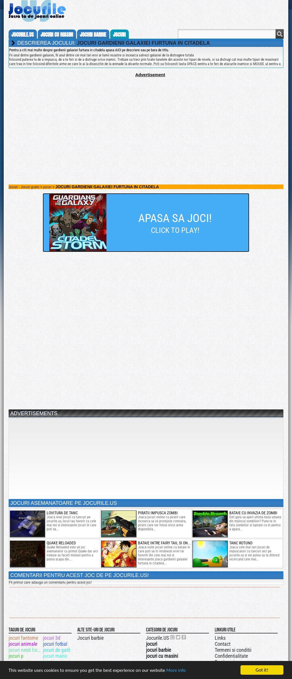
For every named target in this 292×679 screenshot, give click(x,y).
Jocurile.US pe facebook (184, 637)
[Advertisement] (146, 117)
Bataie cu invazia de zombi (253, 513)
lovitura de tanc (62, 513)
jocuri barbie (93, 34)
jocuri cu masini (57, 34)
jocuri (119, 34)
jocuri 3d (51, 638)
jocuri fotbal (55, 644)
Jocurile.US (157, 638)
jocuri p (16, 656)
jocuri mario (55, 656)
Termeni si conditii (233, 650)
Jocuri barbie (90, 638)
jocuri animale (23, 644)
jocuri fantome (23, 638)
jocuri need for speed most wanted (25, 650)
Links (220, 638)
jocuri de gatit (56, 650)
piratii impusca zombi (158, 513)
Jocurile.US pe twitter (178, 637)
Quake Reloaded (61, 543)
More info (176, 670)
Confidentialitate (231, 656)
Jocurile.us (22, 34)
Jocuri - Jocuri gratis (24, 187)
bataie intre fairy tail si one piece (169, 543)
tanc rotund (240, 543)
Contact (222, 644)
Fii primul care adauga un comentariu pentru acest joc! (50, 582)
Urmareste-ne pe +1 (172, 637)
